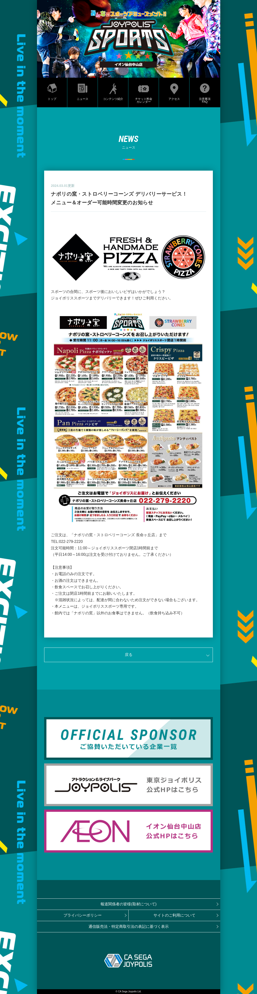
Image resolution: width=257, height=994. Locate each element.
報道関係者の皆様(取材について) (128, 904)
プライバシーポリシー (82, 915)
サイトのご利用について (174, 915)
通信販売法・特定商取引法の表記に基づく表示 (129, 926)
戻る (128, 655)
